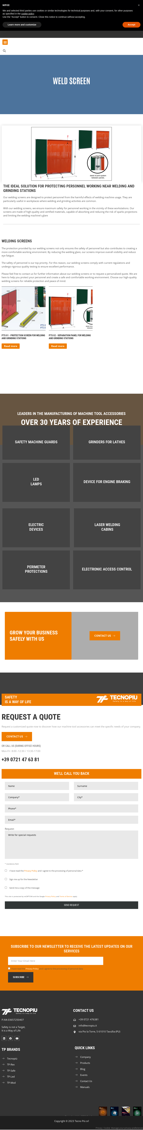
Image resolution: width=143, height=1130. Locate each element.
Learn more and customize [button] (22, 24)
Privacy (99, 1128)
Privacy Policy (30, 870)
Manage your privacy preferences (127, 1128)
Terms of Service (66, 896)
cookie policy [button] (27, 13)
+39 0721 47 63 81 (20, 759)
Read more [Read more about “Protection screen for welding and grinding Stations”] (10, 346)
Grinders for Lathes (107, 442)
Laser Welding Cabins (107, 527)
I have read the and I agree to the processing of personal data (47, 969)
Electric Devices (36, 527)
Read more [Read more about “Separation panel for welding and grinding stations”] (57, 346)
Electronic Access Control (107, 569)
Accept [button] (131, 24)
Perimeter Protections (36, 569)
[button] (5, 42)
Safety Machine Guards (36, 442)
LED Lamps (36, 481)
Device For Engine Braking (107, 482)
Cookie (107, 1128)
